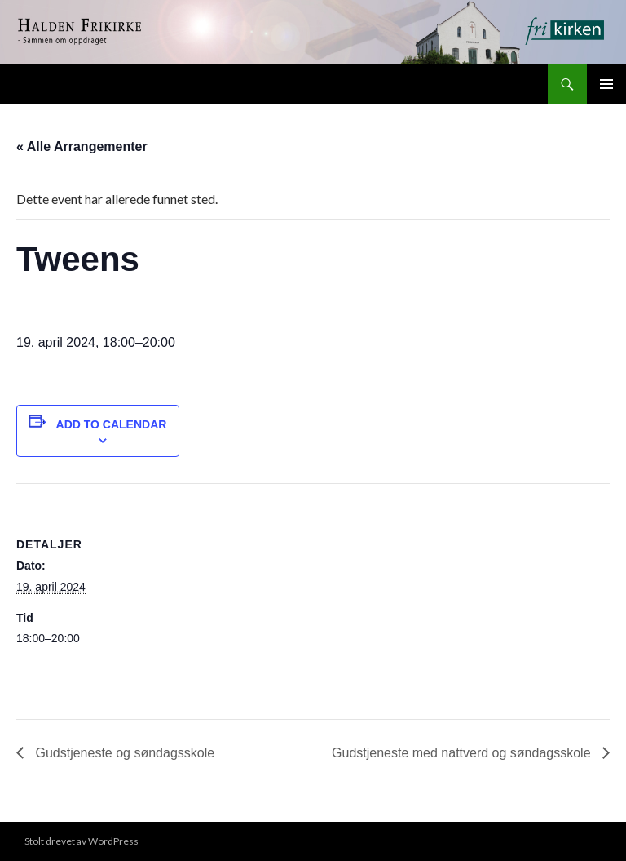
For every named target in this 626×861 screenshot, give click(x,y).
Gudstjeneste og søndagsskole (123, 753)
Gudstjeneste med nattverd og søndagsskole (463, 753)
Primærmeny (606, 84)
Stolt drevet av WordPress (81, 841)
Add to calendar (111, 424)
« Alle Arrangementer (82, 146)
